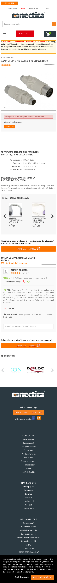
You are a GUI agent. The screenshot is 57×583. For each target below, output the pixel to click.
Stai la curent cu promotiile (28, 412)
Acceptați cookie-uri (42, 577)
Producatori (29, 508)
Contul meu (28, 450)
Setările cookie (22, 577)
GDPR (28, 468)
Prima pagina (28, 486)
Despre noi (28, 490)
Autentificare (28, 439)
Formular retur (28, 465)
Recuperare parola (28, 446)
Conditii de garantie (28, 530)
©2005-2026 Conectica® (29, 552)
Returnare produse (28, 534)
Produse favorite (29, 454)
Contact (28, 505)
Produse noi (29, 501)
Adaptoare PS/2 (7, 57)
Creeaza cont (28, 443)
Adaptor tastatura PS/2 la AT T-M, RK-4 (15, 220)
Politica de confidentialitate (28, 537)
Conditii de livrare (28, 526)
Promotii (24, 33)
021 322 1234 (9, 3)
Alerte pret (28, 457)
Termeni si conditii (28, 541)
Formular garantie (28, 461)
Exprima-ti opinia (26, 249)
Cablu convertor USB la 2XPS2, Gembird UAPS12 (39, 220)
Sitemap (28, 494)
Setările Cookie (28, 472)
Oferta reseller (28, 548)
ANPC (28, 545)
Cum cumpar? (28, 523)
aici (8, 44)
